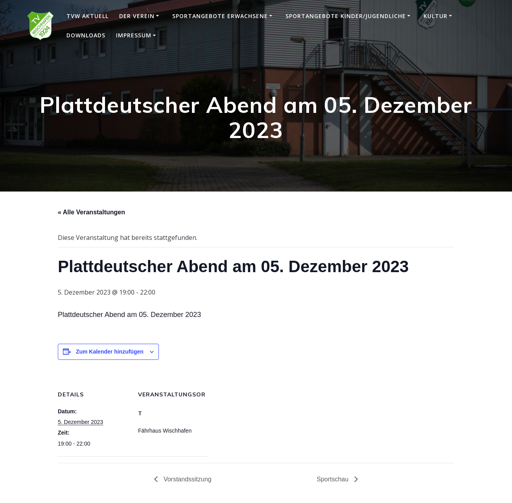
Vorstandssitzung (186, 479)
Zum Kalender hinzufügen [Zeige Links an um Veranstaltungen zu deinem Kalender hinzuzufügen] (110, 351)
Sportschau (333, 479)
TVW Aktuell (87, 16)
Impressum (133, 35)
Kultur (436, 16)
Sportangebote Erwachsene (220, 16)
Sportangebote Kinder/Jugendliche (345, 16)
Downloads (85, 35)
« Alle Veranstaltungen (91, 212)
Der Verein (137, 16)
